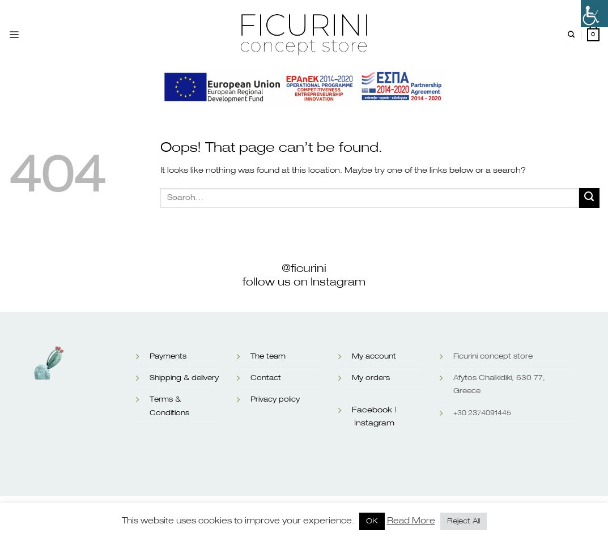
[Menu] (13, 35)
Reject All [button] (463, 521)
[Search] (571, 35)
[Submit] (589, 198)
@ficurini (304, 268)
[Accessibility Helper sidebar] (594, 13)
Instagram (374, 423)
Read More (411, 521)
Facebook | (374, 410)
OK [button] (372, 521)
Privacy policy (275, 399)
